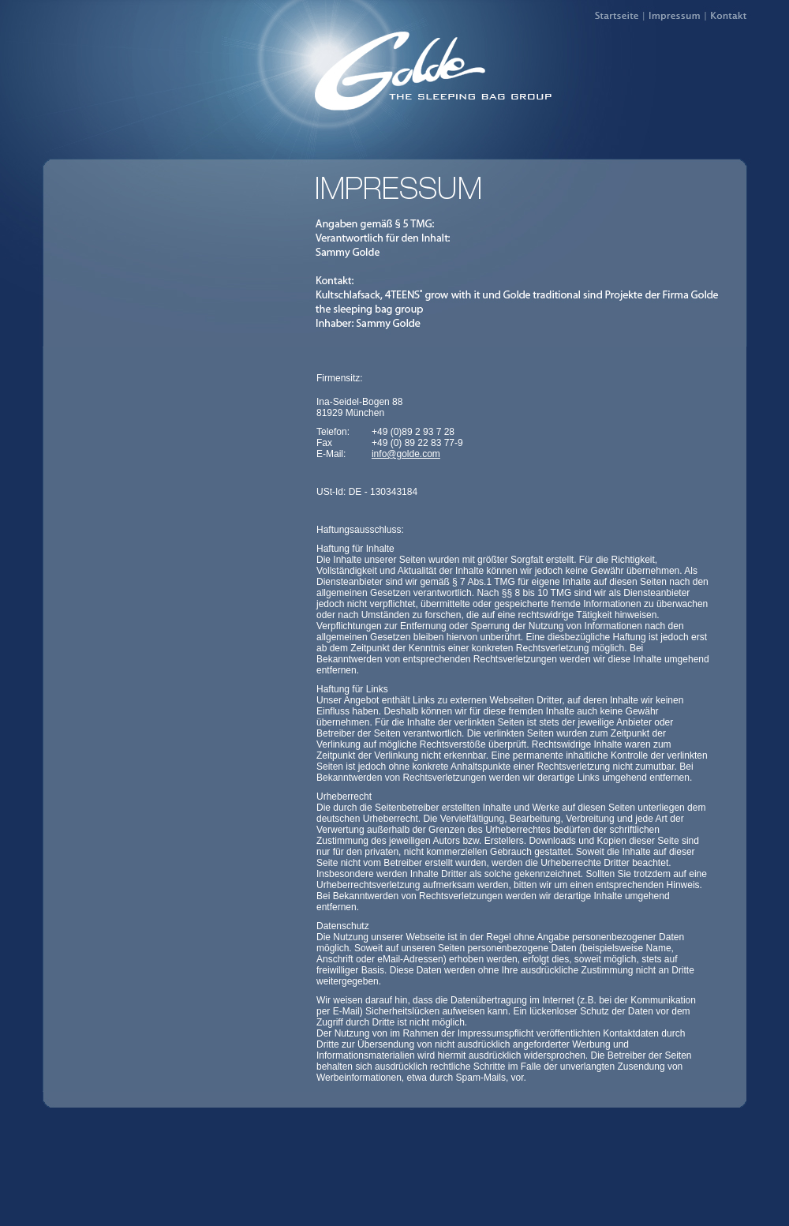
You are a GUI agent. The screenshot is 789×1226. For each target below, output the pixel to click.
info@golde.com (406, 453)
